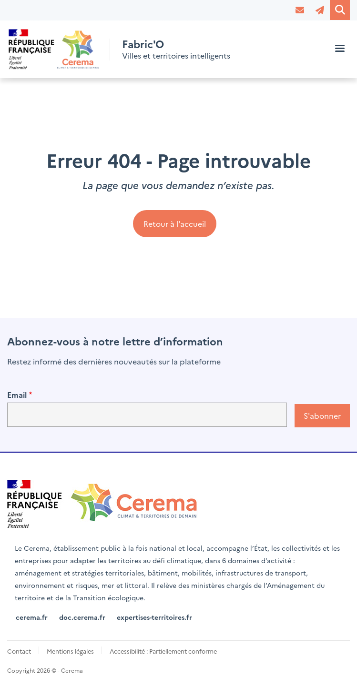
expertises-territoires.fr (154, 617)
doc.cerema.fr (82, 617)
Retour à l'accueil (174, 223)
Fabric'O (144, 43)
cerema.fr (32, 617)
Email (17, 394)
